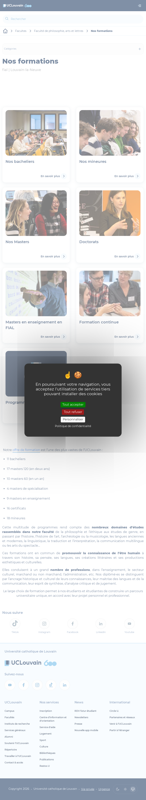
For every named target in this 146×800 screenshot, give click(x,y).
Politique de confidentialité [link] (73, 426)
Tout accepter (72, 404)
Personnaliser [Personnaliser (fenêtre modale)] (73, 419)
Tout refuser (73, 412)
